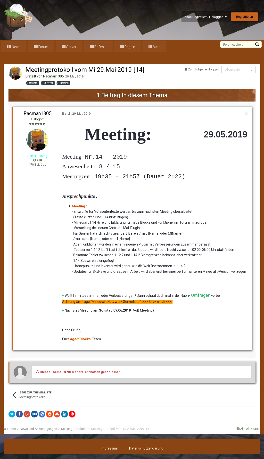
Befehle (100, 47)
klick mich (156, 302)
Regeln (129, 47)
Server (71, 47)
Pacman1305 (53, 76)
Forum (43, 47)
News (15, 47)
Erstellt (76, 113)
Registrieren (244, 16)
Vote (156, 47)
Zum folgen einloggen (203, 69)
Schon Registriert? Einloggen (205, 17)
